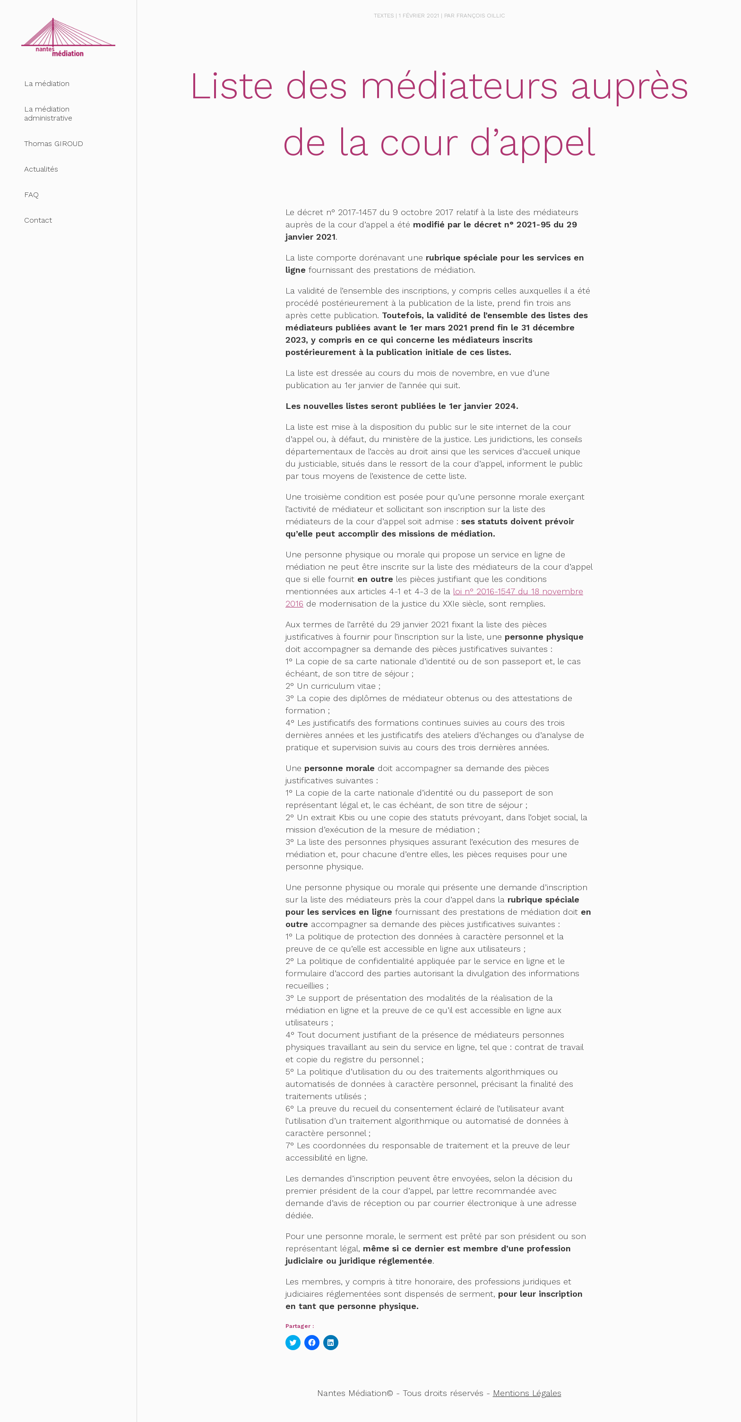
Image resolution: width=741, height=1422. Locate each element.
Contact (38, 220)
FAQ (31, 194)
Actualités (41, 169)
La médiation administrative (48, 113)
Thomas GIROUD (53, 143)
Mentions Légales (527, 1393)
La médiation (46, 83)
